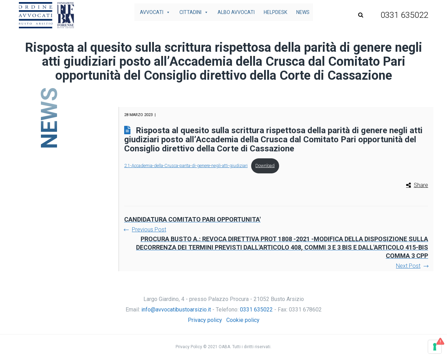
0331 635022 (256, 309)
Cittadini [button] (193, 12)
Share (421, 185)
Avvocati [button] (155, 12)
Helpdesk (275, 12)
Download (265, 165)
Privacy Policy (189, 346)
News (303, 12)
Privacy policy (205, 320)
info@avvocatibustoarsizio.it (176, 309)
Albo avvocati (236, 12)
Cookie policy (243, 320)
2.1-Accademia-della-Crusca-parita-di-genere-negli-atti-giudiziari (186, 165)
